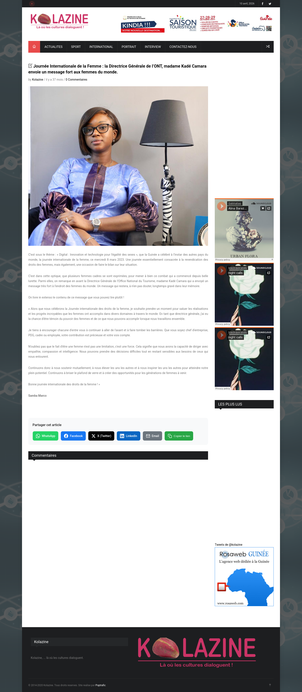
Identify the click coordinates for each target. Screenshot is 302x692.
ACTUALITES (53, 47)
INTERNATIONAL (101, 47)
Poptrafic (100, 685)
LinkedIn (128, 436)
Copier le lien (179, 436)
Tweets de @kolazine (228, 544)
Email (152, 436)
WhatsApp (45, 436)
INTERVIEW (153, 47)
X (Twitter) (101, 436)
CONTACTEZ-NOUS (182, 47)
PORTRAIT (129, 47)
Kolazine (37, 79)
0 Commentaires (76, 79)
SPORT (76, 47)
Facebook (73, 436)
